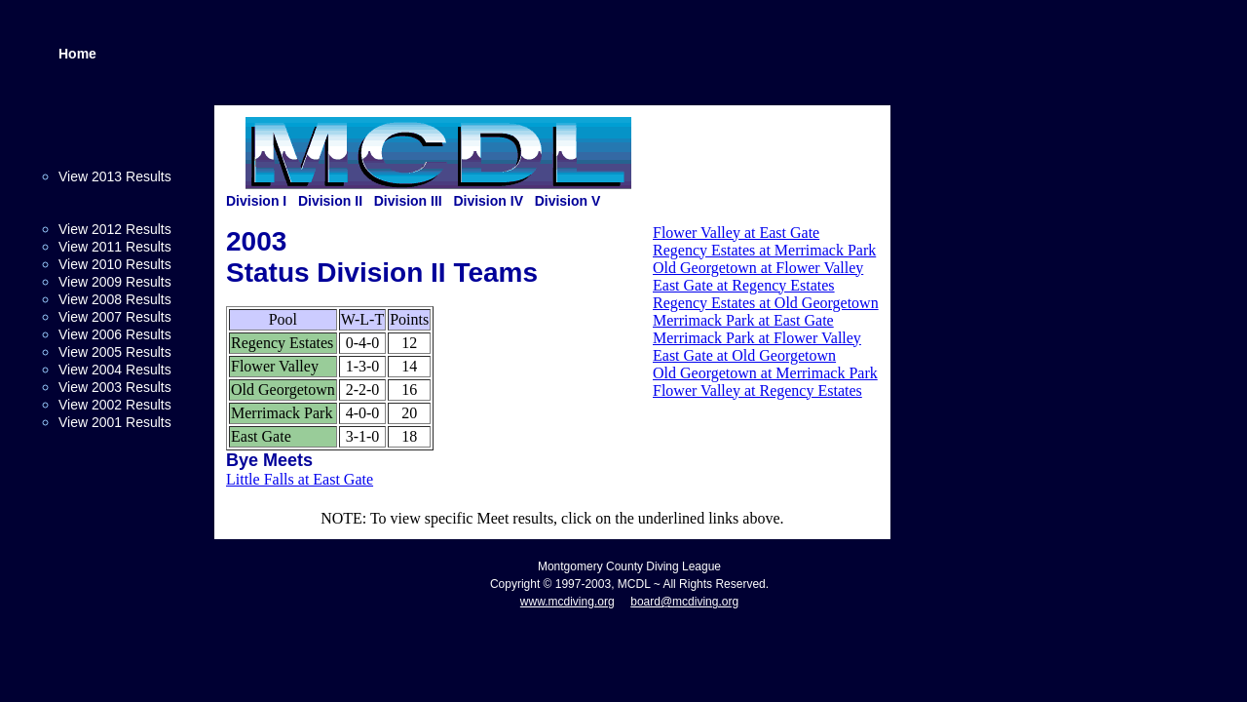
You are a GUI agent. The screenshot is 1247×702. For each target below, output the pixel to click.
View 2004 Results (114, 369)
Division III (408, 201)
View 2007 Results (114, 317)
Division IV (488, 201)
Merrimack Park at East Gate (743, 320)
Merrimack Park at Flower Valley (757, 338)
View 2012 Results (114, 229)
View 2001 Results (114, 422)
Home (77, 53)
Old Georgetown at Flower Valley (758, 267)
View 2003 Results (114, 387)
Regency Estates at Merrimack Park (764, 250)
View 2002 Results (114, 404)
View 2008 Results (114, 299)
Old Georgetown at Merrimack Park (765, 373)
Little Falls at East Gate (299, 479)
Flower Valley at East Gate (736, 232)
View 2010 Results (114, 264)
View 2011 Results (114, 246)
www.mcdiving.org (567, 601)
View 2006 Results (114, 334)
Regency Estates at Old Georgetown (766, 302)
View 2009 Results (114, 282)
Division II (330, 201)
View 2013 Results (114, 176)
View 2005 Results (114, 352)
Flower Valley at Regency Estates (757, 390)
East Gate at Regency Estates (744, 285)
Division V (568, 201)
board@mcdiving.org (684, 601)
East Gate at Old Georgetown (744, 355)
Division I (256, 201)
